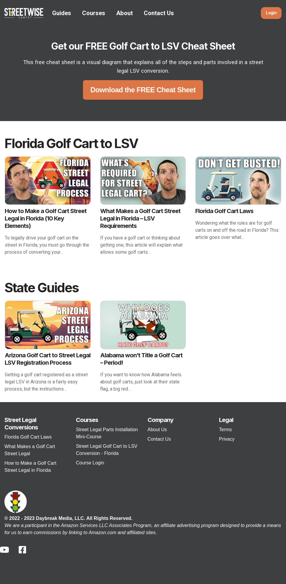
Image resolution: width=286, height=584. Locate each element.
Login (271, 12)
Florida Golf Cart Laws (28, 436)
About (124, 13)
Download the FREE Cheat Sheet (143, 90)
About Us (157, 429)
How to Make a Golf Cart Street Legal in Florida (30, 467)
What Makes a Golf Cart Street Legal (29, 450)
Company (160, 419)
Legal (226, 419)
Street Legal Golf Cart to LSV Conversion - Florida (106, 450)
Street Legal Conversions (21, 423)
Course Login (90, 462)
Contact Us (159, 13)
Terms (225, 429)
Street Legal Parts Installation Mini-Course (107, 433)
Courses (93, 13)
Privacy (226, 439)
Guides (61, 13)
